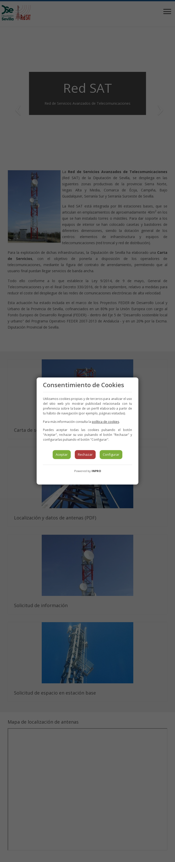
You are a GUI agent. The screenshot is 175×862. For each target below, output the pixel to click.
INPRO (96, 471)
